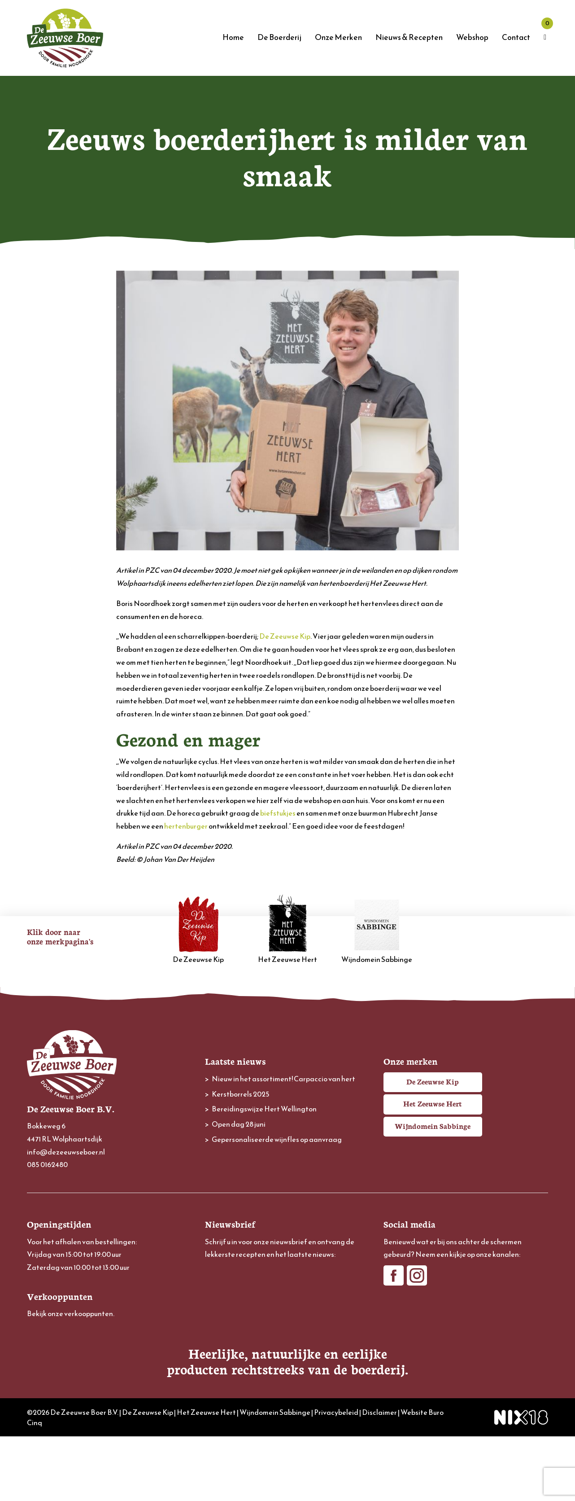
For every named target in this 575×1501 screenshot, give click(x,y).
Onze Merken (338, 37)
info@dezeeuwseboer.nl (66, 1151)
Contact (516, 37)
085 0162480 (47, 1164)
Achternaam (224, 1331)
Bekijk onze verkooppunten (70, 1313)
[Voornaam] (287, 1315)
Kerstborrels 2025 (241, 1093)
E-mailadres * (225, 1272)
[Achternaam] (287, 1344)
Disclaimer (379, 1476)
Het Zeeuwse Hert (287, 930)
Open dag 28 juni (239, 1124)
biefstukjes (278, 813)
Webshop (472, 37)
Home (233, 37)
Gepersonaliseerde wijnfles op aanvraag (277, 1139)
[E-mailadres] (287, 1285)
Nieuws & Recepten (409, 37)
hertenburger (186, 826)
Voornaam (221, 1301)
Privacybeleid (336, 1476)
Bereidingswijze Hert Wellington (264, 1108)
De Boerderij (279, 37)
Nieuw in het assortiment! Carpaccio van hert (283, 1078)
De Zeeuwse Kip (284, 636)
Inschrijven (287, 1369)
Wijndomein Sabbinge (376, 930)
